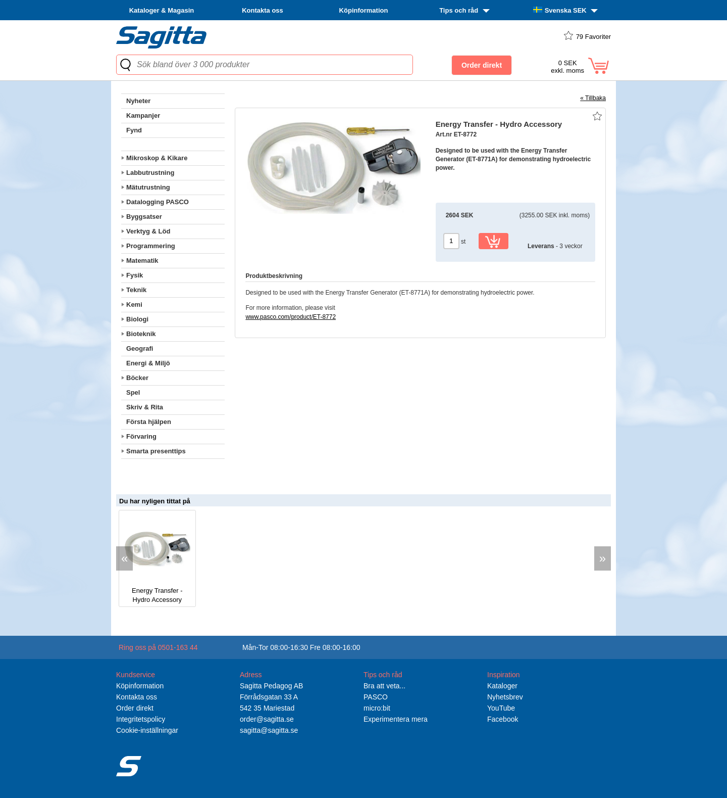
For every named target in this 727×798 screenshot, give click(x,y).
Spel (133, 392)
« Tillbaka (593, 98)
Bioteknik (141, 334)
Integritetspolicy (140, 719)
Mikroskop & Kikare (156, 158)
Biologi (137, 319)
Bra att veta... (384, 686)
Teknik (136, 290)
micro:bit (377, 708)
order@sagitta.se (267, 719)
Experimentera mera (396, 719)
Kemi (134, 304)
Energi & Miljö (148, 363)
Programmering (150, 246)
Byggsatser (144, 216)
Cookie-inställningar (147, 730)
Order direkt (134, 708)
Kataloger (502, 686)
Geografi (139, 348)
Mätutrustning (148, 187)
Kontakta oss (262, 10)
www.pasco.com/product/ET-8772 (290, 316)
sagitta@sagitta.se (269, 730)
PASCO (376, 697)
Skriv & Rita (144, 407)
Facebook (502, 719)
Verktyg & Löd (148, 231)
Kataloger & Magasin (161, 10)
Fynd (134, 130)
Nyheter (138, 101)
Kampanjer (143, 115)
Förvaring (141, 436)
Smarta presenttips (156, 451)
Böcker (137, 378)
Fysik (134, 275)
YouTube (501, 708)
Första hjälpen (148, 422)
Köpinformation (363, 10)
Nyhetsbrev (505, 697)
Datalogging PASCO (157, 202)
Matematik (142, 260)
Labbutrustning (150, 172)
